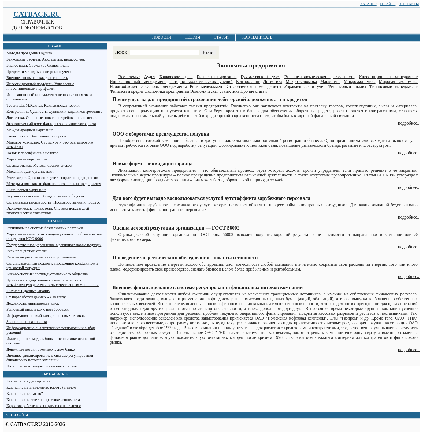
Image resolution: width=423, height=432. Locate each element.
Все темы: (129, 76)
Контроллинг (248, 81)
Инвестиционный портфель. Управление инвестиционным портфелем (40, 86)
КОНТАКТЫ (409, 4)
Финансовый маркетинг (26, 190)
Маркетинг (330, 81)
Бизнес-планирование (216, 76)
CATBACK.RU (37, 14)
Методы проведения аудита (29, 53)
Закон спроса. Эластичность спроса (36, 136)
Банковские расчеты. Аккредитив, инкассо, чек (45, 59)
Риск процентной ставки (26, 251)
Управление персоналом (26, 159)
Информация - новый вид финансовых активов (45, 315)
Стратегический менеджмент (254, 86)
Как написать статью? (24, 393)
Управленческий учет (304, 86)
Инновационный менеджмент (138, 81)
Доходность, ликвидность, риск (32, 303)
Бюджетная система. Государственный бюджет (45, 196)
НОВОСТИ (161, 37)
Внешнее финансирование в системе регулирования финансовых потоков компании (49, 357)
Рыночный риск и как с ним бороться (37, 309)
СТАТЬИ (221, 37)
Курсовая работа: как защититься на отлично (43, 406)
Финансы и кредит (127, 91)
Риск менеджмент (207, 86)
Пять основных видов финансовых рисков (41, 366)
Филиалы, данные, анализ (28, 291)
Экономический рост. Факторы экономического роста (51, 124)
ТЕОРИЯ (192, 37)
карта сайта (16, 414)
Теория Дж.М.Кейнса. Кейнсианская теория (43, 105)
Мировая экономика (398, 81)
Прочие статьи (253, 91)
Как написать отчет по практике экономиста (43, 399)
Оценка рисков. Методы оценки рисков (39, 165)
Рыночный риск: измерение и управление (41, 257)
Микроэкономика (359, 81)
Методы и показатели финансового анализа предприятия (53, 184)
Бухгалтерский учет (260, 76)
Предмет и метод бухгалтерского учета (38, 71)
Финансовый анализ (347, 86)
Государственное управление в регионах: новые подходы (53, 245)
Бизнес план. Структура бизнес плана (37, 65)
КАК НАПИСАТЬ (257, 37)
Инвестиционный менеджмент (388, 76)
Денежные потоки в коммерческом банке (40, 349)
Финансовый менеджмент (393, 86)
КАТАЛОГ (368, 4)
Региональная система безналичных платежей (44, 228)
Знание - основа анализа (26, 322)
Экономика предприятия (167, 91)
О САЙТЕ (388, 4)
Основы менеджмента (166, 86)
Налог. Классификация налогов (32, 153)
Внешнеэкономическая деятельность (319, 76)
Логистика (272, 81)
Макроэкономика (301, 81)
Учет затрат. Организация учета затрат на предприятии (52, 177)
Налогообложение (126, 86)
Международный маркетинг (29, 130)
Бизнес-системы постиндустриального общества (47, 274)
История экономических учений (200, 81)
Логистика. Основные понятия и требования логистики (52, 117)
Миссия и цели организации (30, 171)
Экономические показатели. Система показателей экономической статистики (47, 210)
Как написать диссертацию (28, 381)
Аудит (149, 76)
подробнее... (409, 123)
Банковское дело (176, 76)
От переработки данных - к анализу (36, 297)
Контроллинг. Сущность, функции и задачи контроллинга (54, 111)
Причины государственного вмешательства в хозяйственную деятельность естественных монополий (52, 282)
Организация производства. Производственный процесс (53, 202)
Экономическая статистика (214, 91)
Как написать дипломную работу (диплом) (41, 387)
